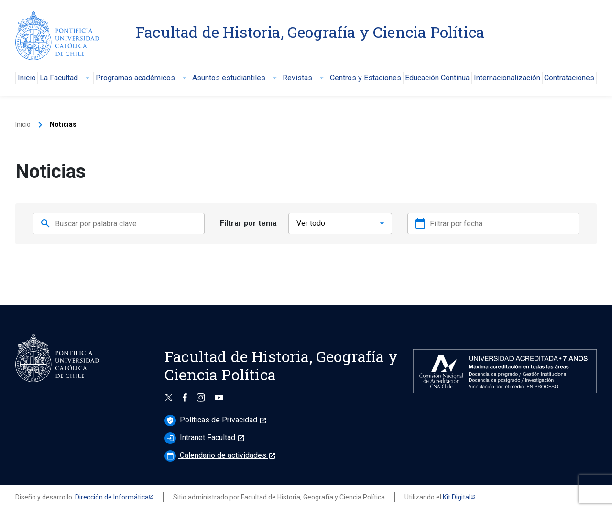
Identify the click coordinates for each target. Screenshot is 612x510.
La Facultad (65, 78)
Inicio (27, 78)
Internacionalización (507, 78)
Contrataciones (569, 78)
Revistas (304, 78)
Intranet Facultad (204, 437)
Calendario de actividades (220, 455)
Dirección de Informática (112, 497)
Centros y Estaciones (365, 78)
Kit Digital (456, 497)
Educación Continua (437, 78)
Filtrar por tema (248, 223)
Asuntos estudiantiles (235, 78)
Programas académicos (142, 78)
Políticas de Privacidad (215, 419)
